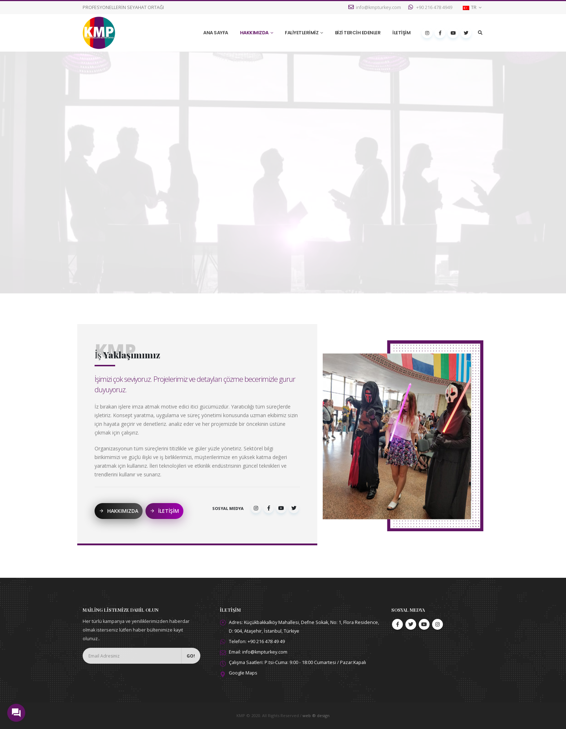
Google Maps (243, 673)
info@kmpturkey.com (374, 7)
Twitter (410, 624)
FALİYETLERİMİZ (301, 32)
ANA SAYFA (215, 32)
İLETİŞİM (401, 32)
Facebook (397, 624)
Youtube (424, 624)
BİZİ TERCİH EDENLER (358, 32)
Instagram (437, 624)
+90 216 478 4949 (430, 7)
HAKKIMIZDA (254, 32)
